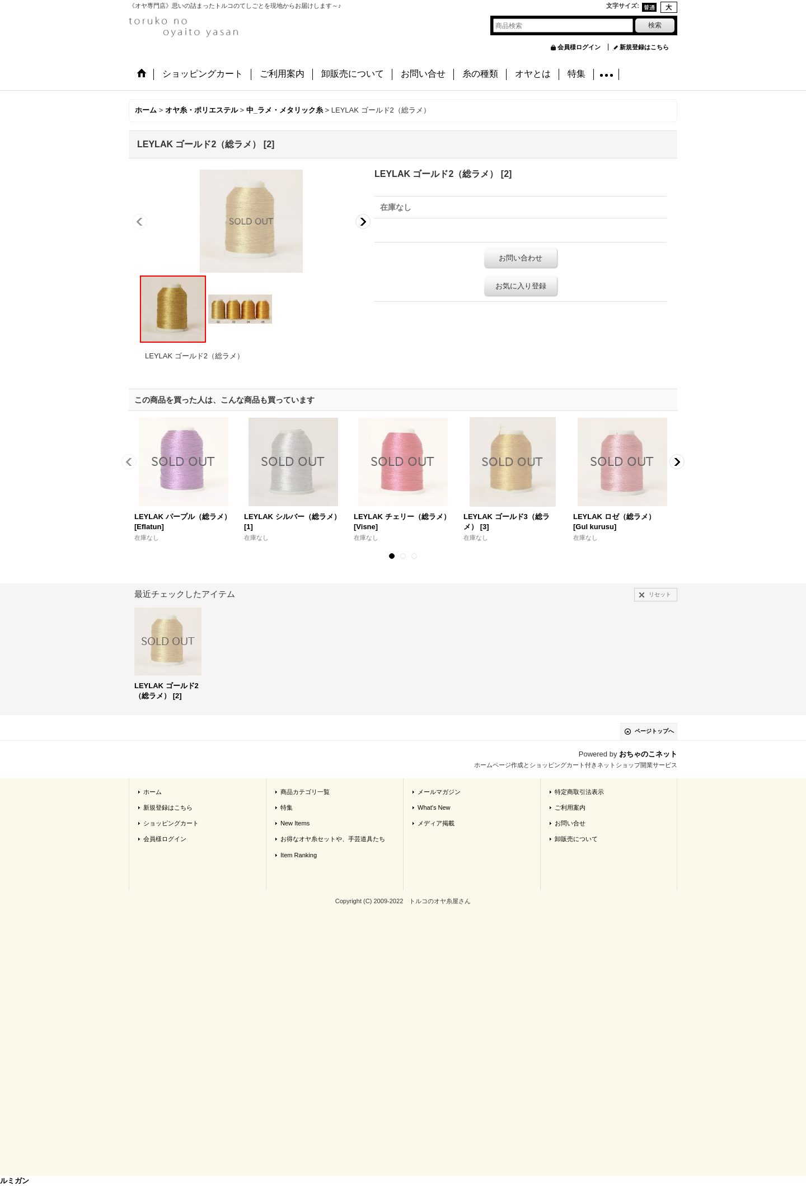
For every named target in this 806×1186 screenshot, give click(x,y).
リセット (660, 594)
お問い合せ (570, 823)
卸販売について (576, 838)
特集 (286, 807)
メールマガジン (439, 791)
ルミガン (14, 1180)
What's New (434, 807)
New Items (295, 823)
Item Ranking (298, 855)
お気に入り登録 (520, 286)
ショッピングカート (171, 823)
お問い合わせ (520, 258)
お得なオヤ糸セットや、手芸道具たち (332, 838)
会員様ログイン (579, 47)
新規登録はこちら (644, 47)
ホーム (152, 791)
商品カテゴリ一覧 (305, 791)
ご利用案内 (570, 807)
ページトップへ (654, 731)
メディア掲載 (436, 823)
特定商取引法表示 (579, 791)
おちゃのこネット (648, 754)
